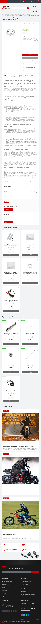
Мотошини (23, 589)
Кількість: (23, 50)
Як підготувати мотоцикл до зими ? (10, 489)
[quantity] (11, 252)
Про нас (3, 587)
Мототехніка (23, 588)
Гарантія (8, 544)
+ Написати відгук (8, 209)
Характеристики (14, 76)
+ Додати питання (8, 222)
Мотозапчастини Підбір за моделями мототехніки (13, 14)
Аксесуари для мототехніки (26, 581)
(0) (29, 23)
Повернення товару (5, 591)
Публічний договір (29, 60)
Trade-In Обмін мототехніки (11, 549)
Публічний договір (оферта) (7, 588)
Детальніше (4, 622)
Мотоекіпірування (24, 584)
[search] (28, 8)
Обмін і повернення (6, 582)
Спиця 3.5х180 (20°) (30, 333)
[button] (17, 1)
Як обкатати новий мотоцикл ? (9, 534)
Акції (3, 596)
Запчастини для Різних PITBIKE (9, 15)
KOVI (26, 26)
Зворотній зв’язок (5, 590)
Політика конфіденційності (7, 585)
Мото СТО (27, 549)
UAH (31, 1)
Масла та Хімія (24, 582)
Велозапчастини (24, 593)
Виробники (4, 594)
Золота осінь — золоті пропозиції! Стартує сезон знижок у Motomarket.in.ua (18, 446)
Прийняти (36, 621)
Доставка (28, 544)
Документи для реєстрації (31, 63)
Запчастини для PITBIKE (26, 14)
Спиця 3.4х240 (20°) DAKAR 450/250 (30, 361)
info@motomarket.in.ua (25, 610)
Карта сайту (4, 593)
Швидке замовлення (30, 57)
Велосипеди (23, 591)
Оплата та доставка (29, 70)
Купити (29, 54)
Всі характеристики (35, 36)
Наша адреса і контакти (30, 67)
